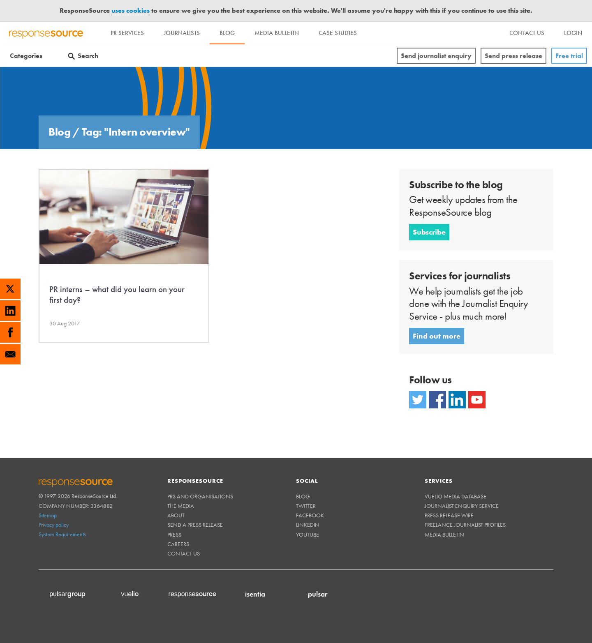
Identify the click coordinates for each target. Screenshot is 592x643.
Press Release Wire (449, 515)
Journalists (182, 33)
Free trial (569, 55)
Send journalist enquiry (436, 55)
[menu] (527, 33)
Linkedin (307, 524)
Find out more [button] (436, 336)
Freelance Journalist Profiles (465, 524)
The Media (180, 505)
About (176, 515)
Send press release (513, 55)
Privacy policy (54, 524)
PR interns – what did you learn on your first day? (117, 294)
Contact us (183, 553)
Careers (178, 544)
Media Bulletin (276, 33)
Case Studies (338, 33)
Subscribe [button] (429, 232)
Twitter (306, 505)
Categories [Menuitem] (26, 55)
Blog (227, 33)
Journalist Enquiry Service (462, 505)
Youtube (307, 534)
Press (174, 534)
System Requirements (62, 534)
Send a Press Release (195, 524)
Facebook (310, 515)
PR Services (127, 33)
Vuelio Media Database (455, 496)
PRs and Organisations (200, 496)
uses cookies (130, 10)
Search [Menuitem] (88, 55)
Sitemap (48, 515)
